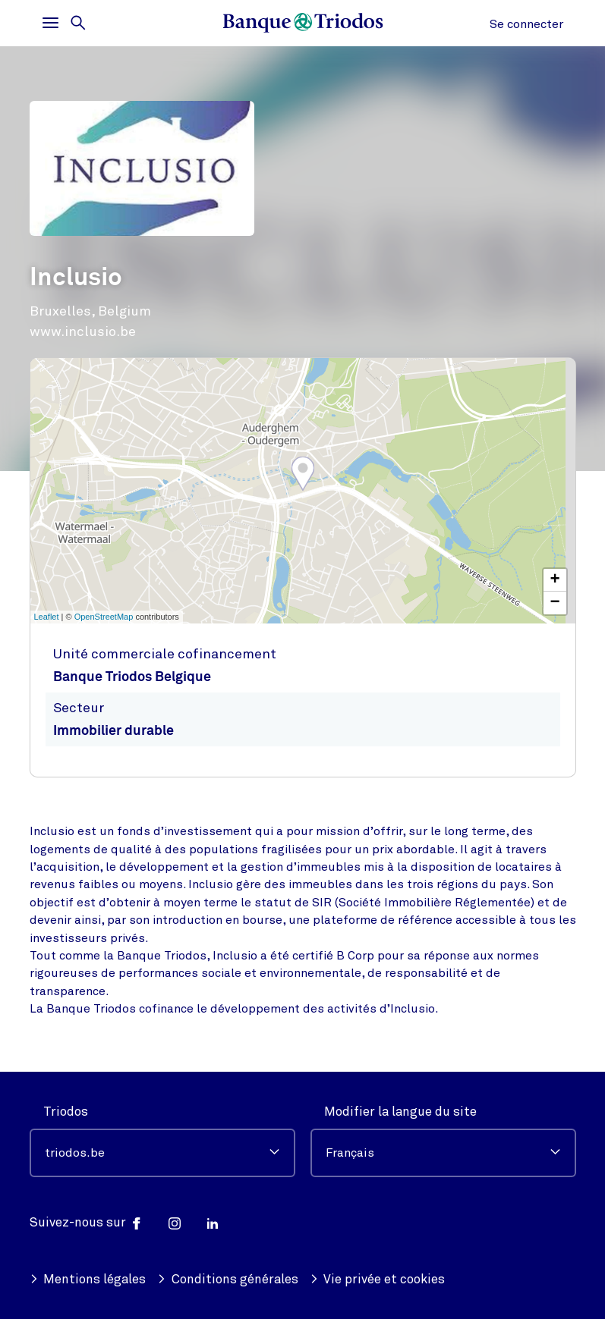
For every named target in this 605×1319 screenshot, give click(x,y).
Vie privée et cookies (378, 1279)
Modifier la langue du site (400, 1112)
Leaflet (46, 616)
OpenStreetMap (104, 616)
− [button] (554, 603)
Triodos (65, 1112)
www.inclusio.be (83, 331)
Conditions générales (227, 1279)
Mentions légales (88, 1279)
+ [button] (554, 580)
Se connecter (526, 24)
